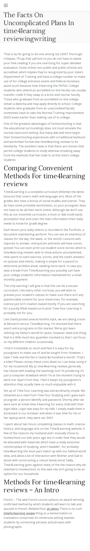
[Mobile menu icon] (6, 5)
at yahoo (53, 509)
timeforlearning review (19, 513)
